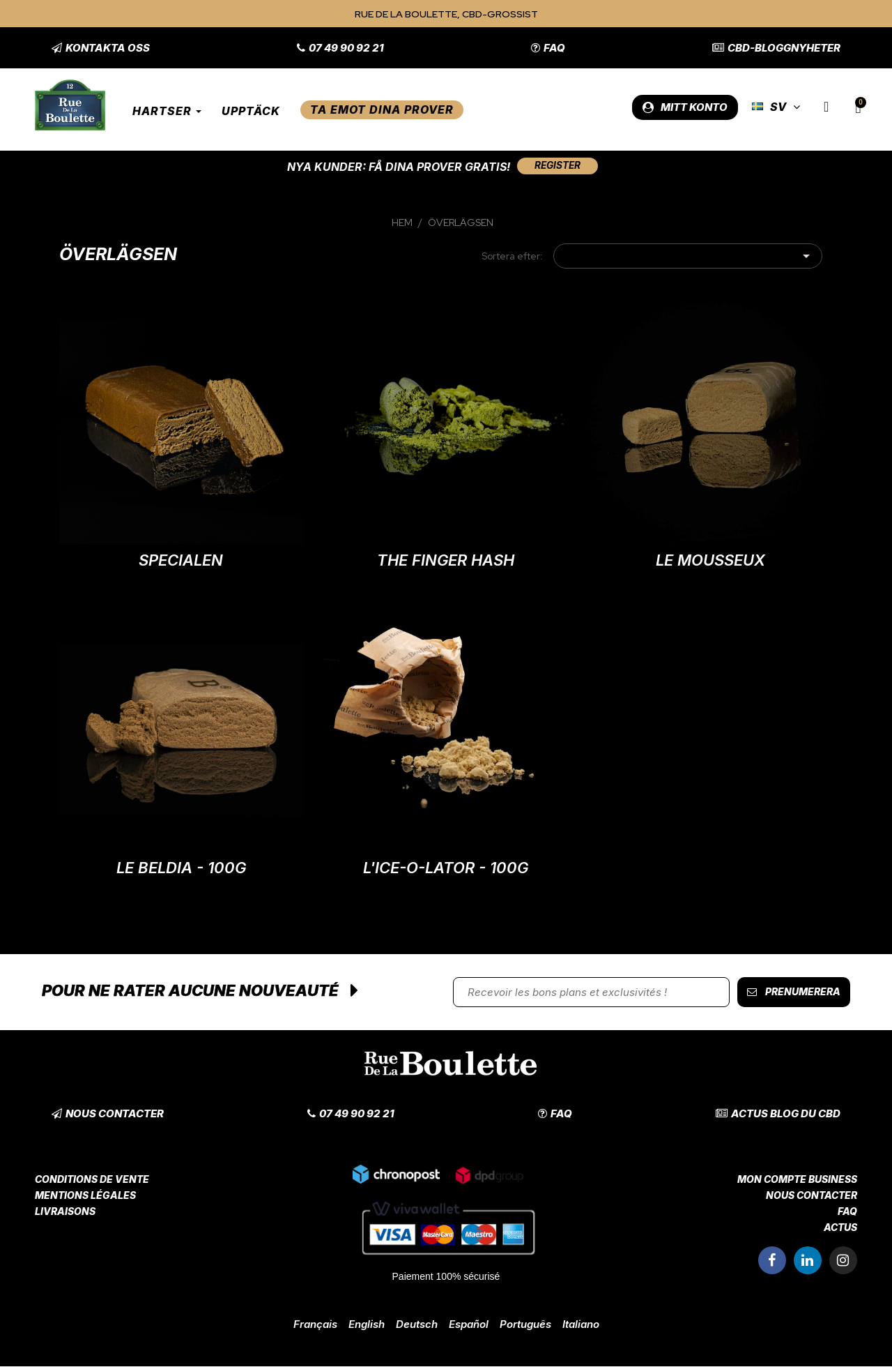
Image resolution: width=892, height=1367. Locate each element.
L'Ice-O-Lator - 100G (445, 868)
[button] (101, 47)
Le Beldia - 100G (181, 868)
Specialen (181, 561)
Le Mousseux (710, 561)
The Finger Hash (445, 561)
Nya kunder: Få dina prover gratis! (396, 167)
